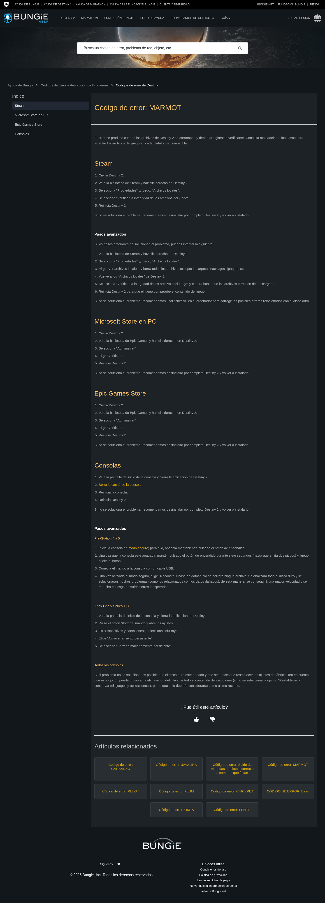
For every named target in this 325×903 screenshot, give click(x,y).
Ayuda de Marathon (90, 4)
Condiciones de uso (213, 869)
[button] (196, 720)
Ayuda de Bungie (26, 4)
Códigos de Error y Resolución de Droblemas (75, 85)
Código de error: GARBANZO (120, 767)
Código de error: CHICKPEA (232, 791)
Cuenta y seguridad (175, 4)
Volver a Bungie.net (213, 891)
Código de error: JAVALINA (176, 764)
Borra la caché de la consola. (120, 484)
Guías (225, 18)
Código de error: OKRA (176, 810)
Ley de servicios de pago (213, 880)
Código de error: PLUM (176, 791)
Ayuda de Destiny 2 (57, 4)
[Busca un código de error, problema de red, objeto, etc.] (162, 48)
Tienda (315, 4)
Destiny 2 (67, 18)
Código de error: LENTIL (232, 810)
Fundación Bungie (291, 4)
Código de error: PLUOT (120, 791)
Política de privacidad (213, 875)
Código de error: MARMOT (288, 764)
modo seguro (138, 548)
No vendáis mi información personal (213, 885)
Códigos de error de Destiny (137, 85)
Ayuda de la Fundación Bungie (132, 4)
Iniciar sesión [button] (299, 18)
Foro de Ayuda (152, 18)
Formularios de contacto (192, 18)
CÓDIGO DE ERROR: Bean (288, 791)
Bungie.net (265, 4)
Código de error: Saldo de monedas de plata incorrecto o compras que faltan (232, 769)
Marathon (89, 18)
